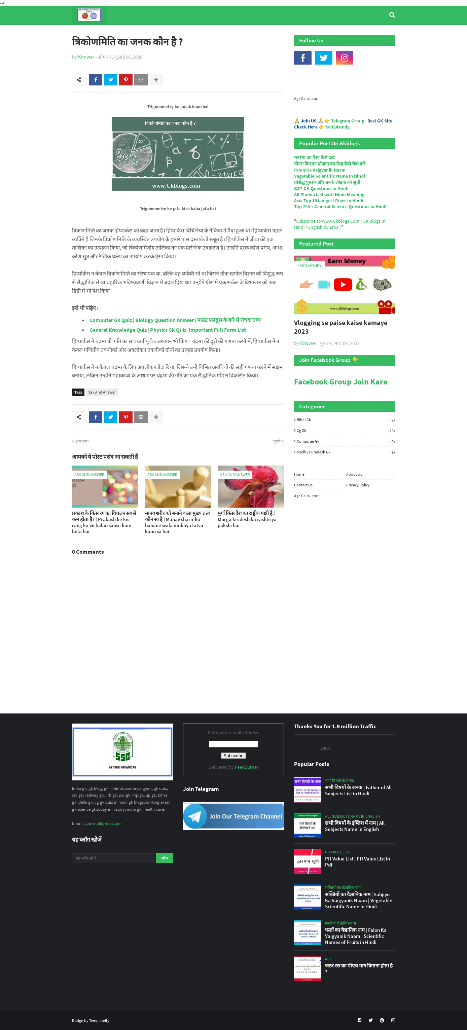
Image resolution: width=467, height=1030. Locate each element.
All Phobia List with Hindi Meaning (329, 194)
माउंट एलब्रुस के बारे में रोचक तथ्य (228, 320)
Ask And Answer (102, 392)
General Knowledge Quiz (118, 329)
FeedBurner (246, 767)
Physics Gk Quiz (168, 329)
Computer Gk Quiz (110, 320)
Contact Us (303, 484)
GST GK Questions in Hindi (321, 188)
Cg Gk (346, 430)
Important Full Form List (217, 329)
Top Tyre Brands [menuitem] (121, 33)
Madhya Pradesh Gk (346, 451)
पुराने (277, 441)
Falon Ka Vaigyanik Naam (320, 170)
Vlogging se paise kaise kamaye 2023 (340, 326)
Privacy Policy (358, 484)
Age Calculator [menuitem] (363, 33)
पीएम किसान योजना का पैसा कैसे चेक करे (329, 164)
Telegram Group (347, 121)
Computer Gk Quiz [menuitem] (237, 33)
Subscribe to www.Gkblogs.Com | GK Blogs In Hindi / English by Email (340, 224)
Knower (86, 56)
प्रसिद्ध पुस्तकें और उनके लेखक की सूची (327, 182)
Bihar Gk (346, 419)
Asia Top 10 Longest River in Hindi (328, 200)
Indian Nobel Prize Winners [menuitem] (302, 33)
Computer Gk (346, 441)
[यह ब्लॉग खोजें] (113, 858)
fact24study (337, 127)
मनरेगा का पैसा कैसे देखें (314, 157)
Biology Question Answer (165, 320)
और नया (81, 441)
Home (299, 474)
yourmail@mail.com (103, 823)
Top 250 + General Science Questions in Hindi (340, 207)
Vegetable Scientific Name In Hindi (329, 176)
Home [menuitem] (84, 33)
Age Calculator (306, 98)
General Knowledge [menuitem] (175, 33)
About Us (354, 474)
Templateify (99, 1020)
